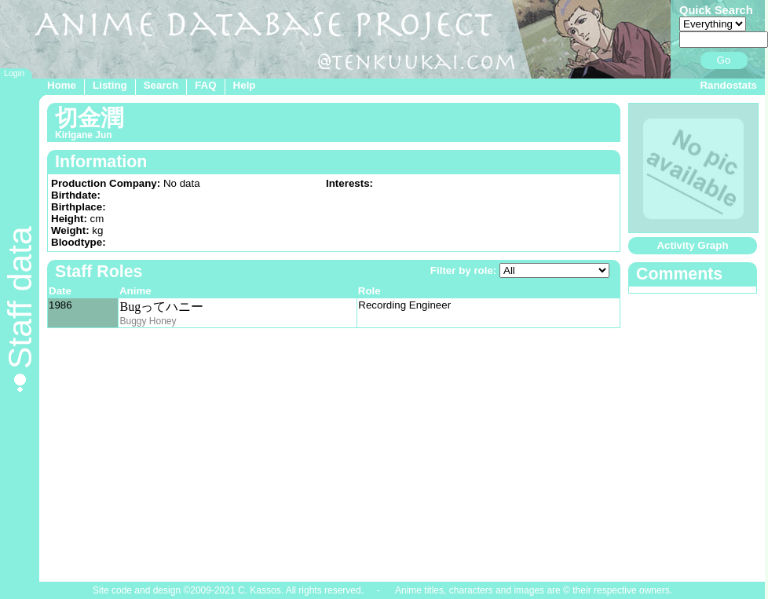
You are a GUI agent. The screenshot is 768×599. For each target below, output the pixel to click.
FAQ (205, 85)
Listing (110, 85)
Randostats (728, 85)
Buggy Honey (147, 321)
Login (14, 73)
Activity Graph (692, 245)
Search (161, 85)
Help (244, 85)
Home (61, 85)
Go (724, 60)
